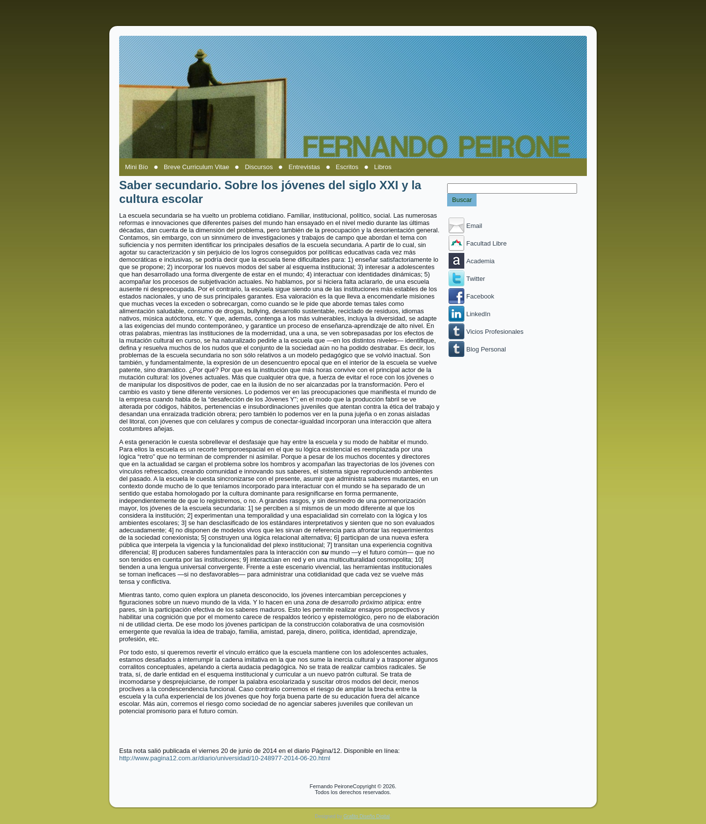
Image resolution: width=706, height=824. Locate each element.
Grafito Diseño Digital (367, 816)
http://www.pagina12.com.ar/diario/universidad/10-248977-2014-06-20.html (224, 758)
